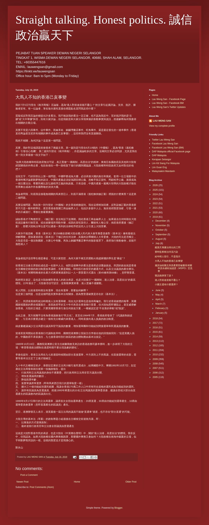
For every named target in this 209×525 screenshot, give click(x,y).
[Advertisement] (166, 399)
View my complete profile (162, 125)
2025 (155, 190)
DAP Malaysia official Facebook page (171, 151)
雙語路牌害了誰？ (164, 275)
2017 (155, 323)
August (159, 239)
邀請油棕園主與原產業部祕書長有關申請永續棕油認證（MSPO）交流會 (173, 268)
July (157, 243)
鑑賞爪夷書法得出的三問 (167, 247)
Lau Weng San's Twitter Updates (169, 107)
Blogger (118, 507)
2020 (155, 212)
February (160, 308)
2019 (155, 217)
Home (77, 481)
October (159, 230)
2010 (155, 354)
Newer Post (22, 481)
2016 (155, 327)
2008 (155, 363)
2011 (155, 350)
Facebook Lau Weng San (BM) (168, 147)
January (159, 313)
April (158, 299)
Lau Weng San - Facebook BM (168, 103)
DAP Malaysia (159, 155)
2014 (155, 336)
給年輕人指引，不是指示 (167, 256)
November (161, 225)
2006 (155, 372)
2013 (155, 341)
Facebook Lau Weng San (165, 143)
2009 (155, 359)
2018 (155, 318)
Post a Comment (29, 475)
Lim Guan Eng (159, 167)
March (159, 303)
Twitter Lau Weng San (163, 139)
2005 (155, 377)
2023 (155, 199)
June (158, 290)
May (157, 294)
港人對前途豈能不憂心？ (167, 280)
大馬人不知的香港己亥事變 (169, 261)
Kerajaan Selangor (161, 159)
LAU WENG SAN (162, 120)
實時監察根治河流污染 (166, 252)
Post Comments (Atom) (42, 487)
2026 (155, 185)
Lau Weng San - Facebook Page (169, 99)
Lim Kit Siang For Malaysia (166, 163)
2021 (155, 208)
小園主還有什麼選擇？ (166, 284)
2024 (155, 194)
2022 (155, 203)
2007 (155, 368)
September (161, 234)
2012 (155, 345)
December (161, 220)
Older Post (130, 481)
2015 (155, 332)
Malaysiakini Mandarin (163, 171)
